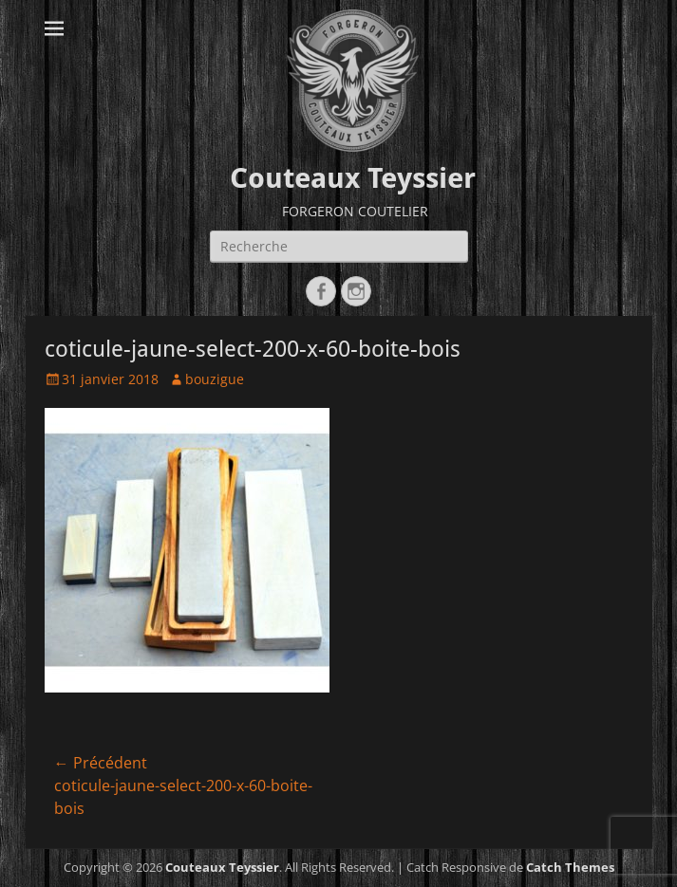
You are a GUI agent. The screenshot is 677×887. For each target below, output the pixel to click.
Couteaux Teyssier (353, 177)
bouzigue (214, 379)
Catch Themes (570, 867)
